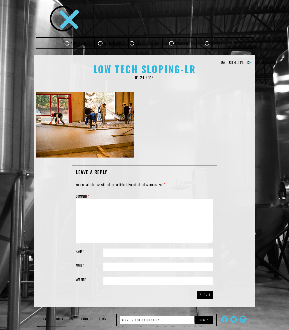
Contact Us (63, 318)
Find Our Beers (93, 318)
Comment (82, 196)
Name (80, 251)
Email (80, 265)
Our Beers (114, 43)
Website (81, 279)
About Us (80, 43)
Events (181, 43)
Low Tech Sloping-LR (236, 62)
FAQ (46, 318)
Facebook (224, 319)
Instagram (243, 319)
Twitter (233, 319)
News (216, 43)
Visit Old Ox (148, 43)
